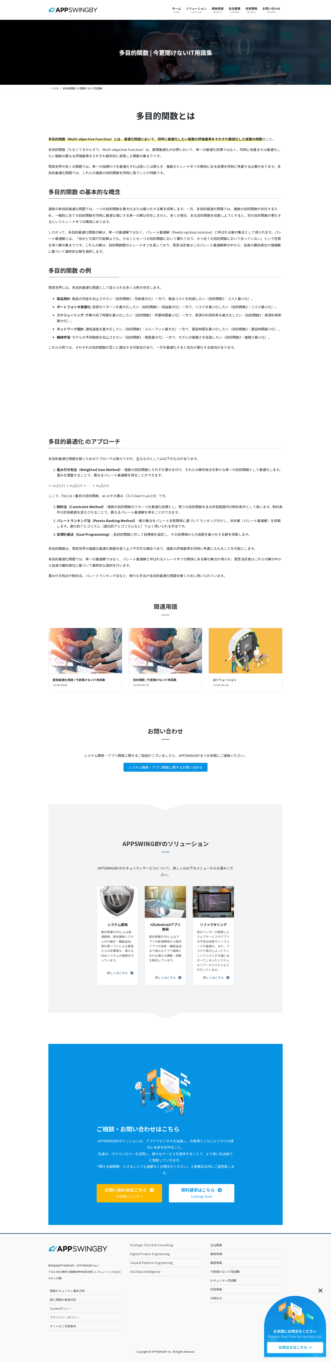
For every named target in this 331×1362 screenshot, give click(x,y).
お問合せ (216, 1298)
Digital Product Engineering (150, 1254)
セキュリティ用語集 (223, 1280)
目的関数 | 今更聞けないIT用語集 (154, 680)
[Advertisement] (165, 387)
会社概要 (216, 1245)
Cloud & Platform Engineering (151, 1263)
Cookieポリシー (61, 1308)
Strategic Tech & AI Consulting (151, 1245)
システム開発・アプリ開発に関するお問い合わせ (165, 767)
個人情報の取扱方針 (63, 1299)
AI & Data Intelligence (145, 1271)
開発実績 (216, 1254)
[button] (120, 973)
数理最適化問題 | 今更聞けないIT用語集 (79, 680)
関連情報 (216, 1263)
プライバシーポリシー (64, 1317)
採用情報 (216, 1289)
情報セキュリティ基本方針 (67, 1291)
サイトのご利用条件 (63, 1326)
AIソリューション (224, 680)
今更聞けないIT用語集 (225, 1271)
